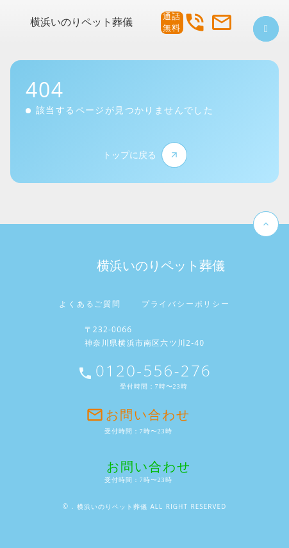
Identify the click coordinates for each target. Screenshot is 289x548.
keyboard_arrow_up (266, 224)
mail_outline (221, 22)
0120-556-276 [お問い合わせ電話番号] (153, 370)
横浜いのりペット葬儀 (81, 22)
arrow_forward (174, 155)
